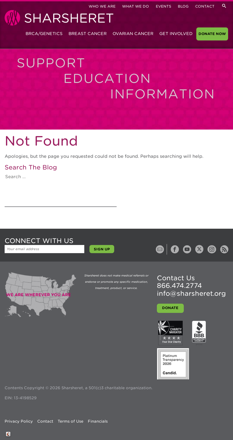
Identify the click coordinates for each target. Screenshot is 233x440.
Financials (98, 421)
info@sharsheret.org (191, 293)
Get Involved (175, 33)
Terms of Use (70, 421)
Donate (170, 308)
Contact (205, 6)
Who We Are (102, 6)
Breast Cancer (88, 33)
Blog (183, 6)
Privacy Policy (19, 421)
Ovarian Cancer (133, 33)
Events (163, 6)
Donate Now (212, 34)
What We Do (135, 6)
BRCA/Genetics (44, 33)
